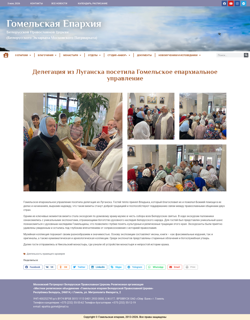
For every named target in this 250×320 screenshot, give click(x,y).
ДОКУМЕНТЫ (144, 55)
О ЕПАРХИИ (23, 55)
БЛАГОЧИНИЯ (47, 55)
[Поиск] (246, 55)
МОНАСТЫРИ (72, 55)
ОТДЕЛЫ (94, 55)
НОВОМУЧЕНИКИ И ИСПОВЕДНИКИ (180, 55)
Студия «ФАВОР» (119, 55)
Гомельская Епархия (54, 23)
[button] (32, 267)
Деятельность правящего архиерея (46, 254)
